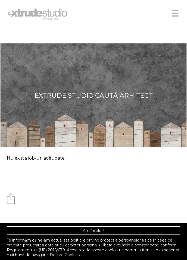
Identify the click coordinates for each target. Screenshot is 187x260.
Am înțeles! (93, 230)
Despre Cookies (65, 254)
